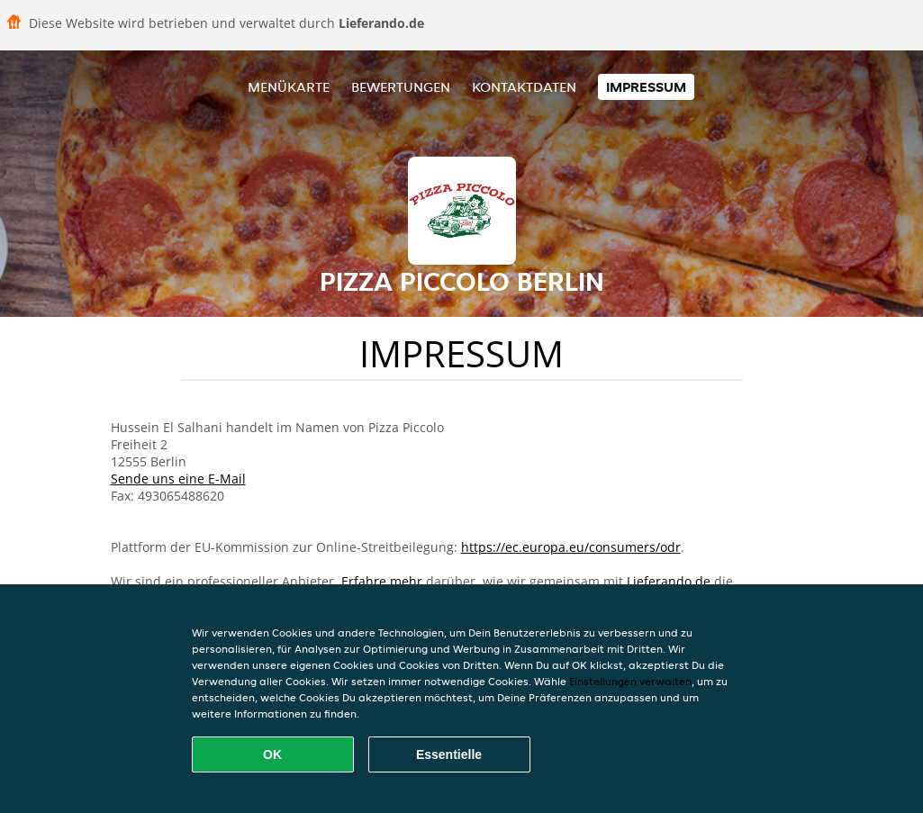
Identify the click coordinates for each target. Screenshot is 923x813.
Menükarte (289, 86)
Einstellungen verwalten (630, 681)
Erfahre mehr (381, 581)
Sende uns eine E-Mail (178, 478)
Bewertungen (400, 86)
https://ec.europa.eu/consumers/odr (571, 547)
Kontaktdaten (524, 86)
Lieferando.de (668, 581)
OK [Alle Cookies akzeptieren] (272, 754)
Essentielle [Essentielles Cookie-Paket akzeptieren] (449, 754)
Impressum (646, 86)
